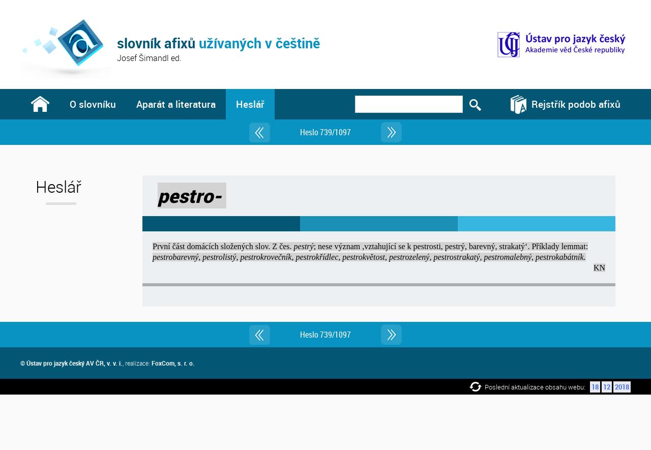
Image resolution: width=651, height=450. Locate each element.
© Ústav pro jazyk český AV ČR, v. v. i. (71, 363)
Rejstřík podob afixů (575, 104)
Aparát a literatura (176, 104)
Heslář (250, 104)
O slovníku (93, 104)
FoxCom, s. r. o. (173, 363)
